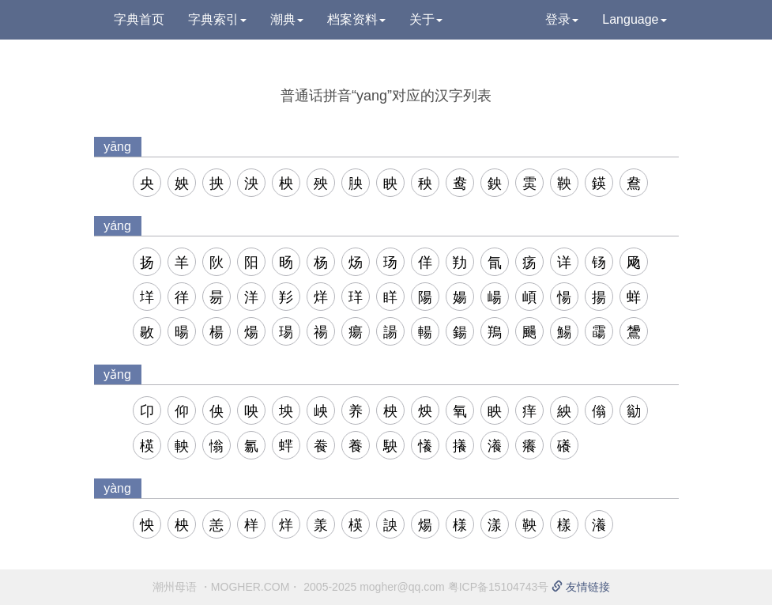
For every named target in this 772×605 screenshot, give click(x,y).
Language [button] (634, 19)
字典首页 (139, 19)
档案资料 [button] (356, 19)
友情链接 (581, 586)
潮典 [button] (286, 19)
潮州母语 (175, 586)
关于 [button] (425, 19)
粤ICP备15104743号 (498, 586)
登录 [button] (561, 19)
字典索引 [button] (217, 19)
